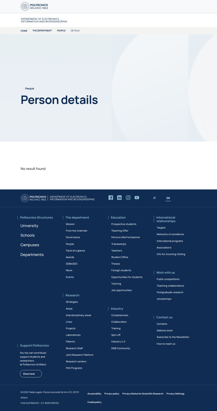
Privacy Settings (176, 393)
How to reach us (166, 343)
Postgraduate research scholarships (170, 295)
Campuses (29, 244)
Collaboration (119, 321)
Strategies (72, 302)
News (69, 270)
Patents (70, 341)
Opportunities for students (126, 277)
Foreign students (121, 270)
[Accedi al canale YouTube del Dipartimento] (137, 198)
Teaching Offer (119, 230)
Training (116, 328)
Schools (27, 235)
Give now (29, 373)
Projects (70, 328)
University (29, 225)
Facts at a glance (75, 250)
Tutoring (116, 283)
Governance (73, 237)
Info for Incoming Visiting (171, 254)
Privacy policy (111, 393)
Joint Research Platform (79, 355)
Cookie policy (94, 402)
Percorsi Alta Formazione (125, 237)
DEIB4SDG (71, 263)
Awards (70, 257)
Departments (32, 254)
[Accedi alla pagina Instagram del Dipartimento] (128, 198)
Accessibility (94, 393)
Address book (165, 330)
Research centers (76, 361)
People (61, 30)
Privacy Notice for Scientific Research (143, 393)
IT (154, 198)
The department (42, 30)
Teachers (116, 250)
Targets (161, 227)
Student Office (119, 257)
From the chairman (76, 230)
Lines (69, 321)
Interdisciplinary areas (78, 315)
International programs (170, 241)
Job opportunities (121, 290)
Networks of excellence (170, 234)
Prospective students (123, 224)
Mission (70, 224)
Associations (164, 247)
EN (168, 198)
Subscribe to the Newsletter (173, 337)
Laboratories (73, 335)
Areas (69, 308)
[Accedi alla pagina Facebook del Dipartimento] (110, 198)
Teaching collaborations (170, 285)
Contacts (162, 323)
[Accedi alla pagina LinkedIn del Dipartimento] (119, 198)
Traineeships (118, 244)
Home (24, 30)
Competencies (119, 315)
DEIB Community (120, 348)
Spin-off (116, 335)
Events (70, 277)
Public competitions (168, 279)
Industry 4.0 (118, 341)
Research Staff (74, 348)
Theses (115, 263)
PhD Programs (74, 368)
